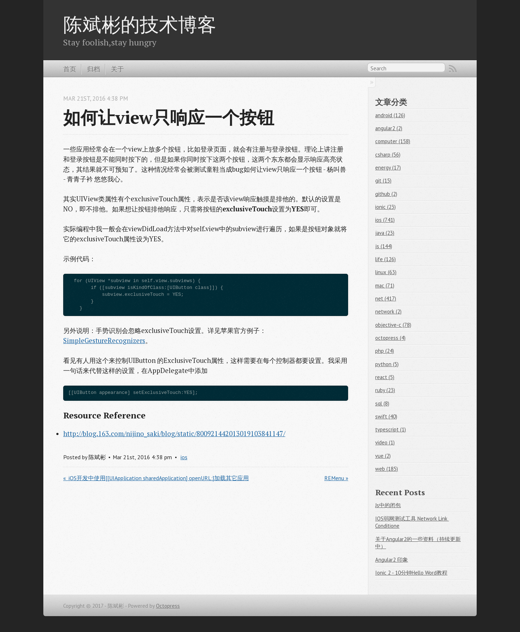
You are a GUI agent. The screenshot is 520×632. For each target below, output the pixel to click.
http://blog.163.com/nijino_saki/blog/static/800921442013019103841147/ (174, 433)
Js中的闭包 (388, 505)
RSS (453, 69)
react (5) (384, 377)
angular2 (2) (388, 128)
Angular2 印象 (391, 559)
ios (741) (385, 219)
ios (184, 457)
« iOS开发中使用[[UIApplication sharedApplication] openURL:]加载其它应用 (156, 478)
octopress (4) (390, 337)
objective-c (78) (393, 324)
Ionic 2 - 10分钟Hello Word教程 (411, 572)
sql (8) (382, 403)
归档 (93, 69)
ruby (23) (385, 390)
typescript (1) (390, 429)
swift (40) (386, 416)
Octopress (168, 605)
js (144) (383, 246)
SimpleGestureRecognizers (104, 340)
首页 (69, 69)
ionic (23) (385, 206)
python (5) (387, 364)
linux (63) (385, 272)
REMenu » (336, 478)
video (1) (385, 442)
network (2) (388, 311)
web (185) (386, 468)
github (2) (386, 193)
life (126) (385, 259)
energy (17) (388, 167)
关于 (117, 69)
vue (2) (383, 455)
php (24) (384, 350)
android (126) (390, 115)
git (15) (383, 180)
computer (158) (392, 141)
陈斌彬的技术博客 (139, 24)
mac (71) (384, 285)
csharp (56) (387, 154)
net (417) (385, 298)
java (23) (384, 232)
